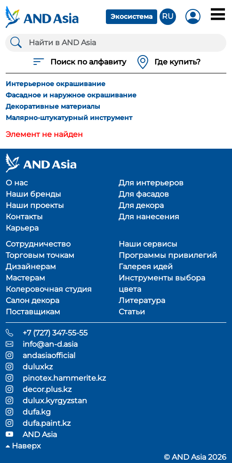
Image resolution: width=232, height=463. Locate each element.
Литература (142, 300)
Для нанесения (149, 216)
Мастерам (25, 277)
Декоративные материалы (53, 106)
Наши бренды (33, 194)
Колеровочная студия (49, 289)
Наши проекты (35, 205)
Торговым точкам (40, 255)
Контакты (24, 216)
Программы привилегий (168, 255)
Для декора (141, 205)
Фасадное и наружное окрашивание (71, 95)
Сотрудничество (38, 243)
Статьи (132, 311)
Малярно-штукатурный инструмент (69, 117)
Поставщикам (33, 311)
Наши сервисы (148, 243)
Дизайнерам (31, 266)
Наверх (23, 445)
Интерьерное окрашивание (55, 84)
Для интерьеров (151, 182)
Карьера (22, 228)
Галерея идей (146, 266)
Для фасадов (144, 194)
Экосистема (131, 16)
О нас (17, 182)
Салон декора (32, 300)
